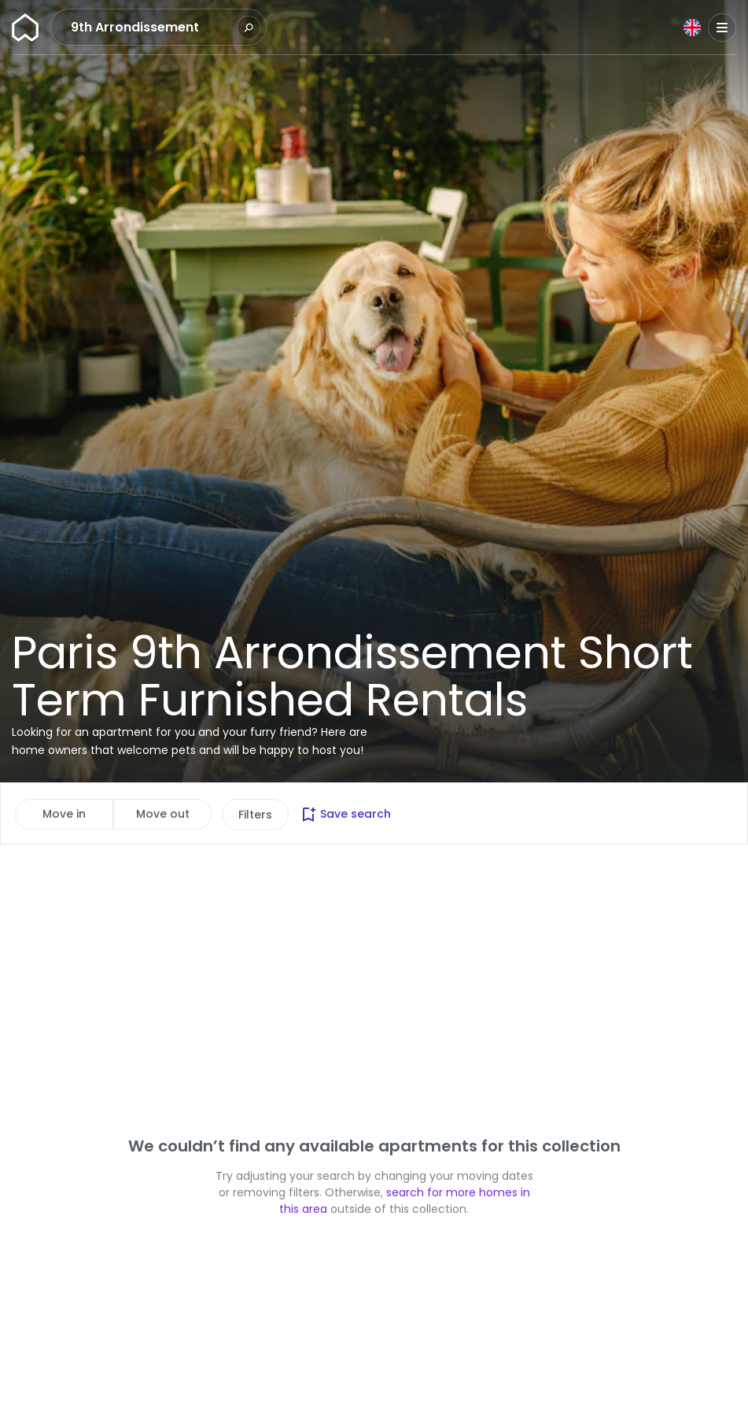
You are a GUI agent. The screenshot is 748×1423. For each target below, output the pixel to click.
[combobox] (152, 27)
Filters (255, 814)
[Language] (692, 27)
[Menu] (722, 27)
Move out (163, 814)
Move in (64, 814)
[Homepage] (25, 27)
